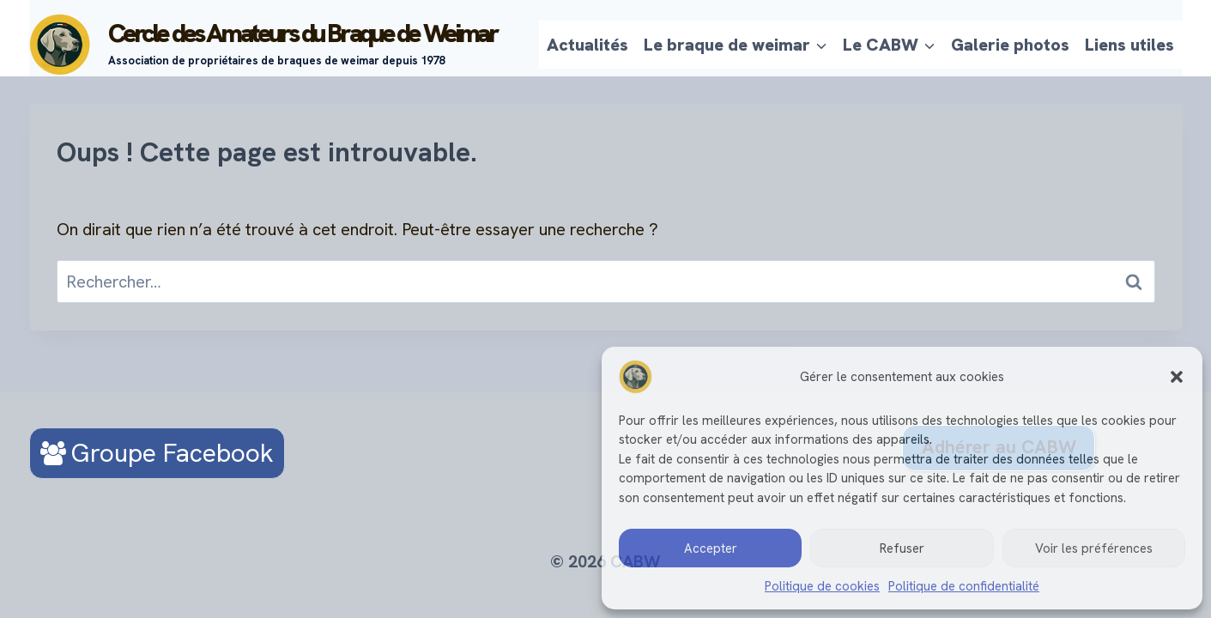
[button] (1176, 376)
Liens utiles (1129, 44)
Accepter (710, 548)
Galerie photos (1010, 44)
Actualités (587, 44)
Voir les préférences (1094, 548)
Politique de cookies (822, 586)
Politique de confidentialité (963, 586)
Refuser (902, 548)
